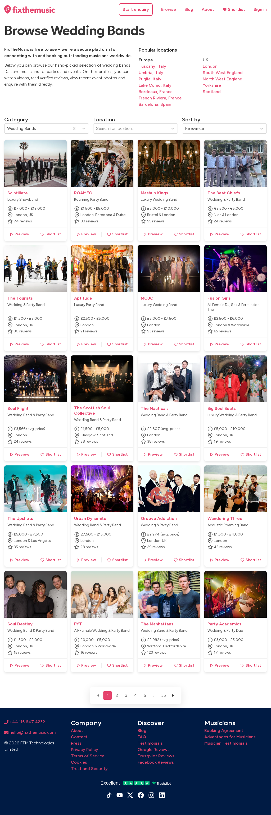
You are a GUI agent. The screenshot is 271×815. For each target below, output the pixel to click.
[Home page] (29, 9)
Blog (188, 9)
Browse (168, 9)
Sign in (260, 9)
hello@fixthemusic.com (30, 732)
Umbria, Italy (151, 72)
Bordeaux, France (156, 91)
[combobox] (7, 128)
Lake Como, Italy (155, 85)
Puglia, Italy (150, 78)
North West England (222, 78)
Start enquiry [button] (136, 9)
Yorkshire (212, 85)
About (208, 9)
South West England (223, 72)
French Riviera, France (160, 97)
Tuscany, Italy (152, 66)
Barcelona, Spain (155, 104)
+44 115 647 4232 (24, 721)
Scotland (212, 91)
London (210, 66)
